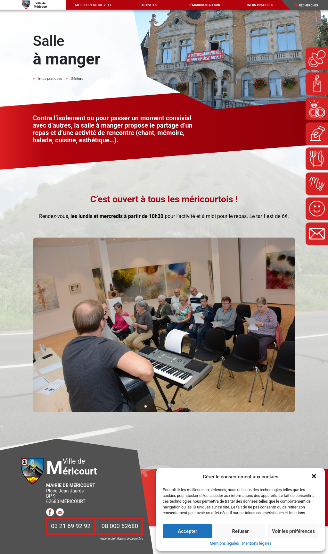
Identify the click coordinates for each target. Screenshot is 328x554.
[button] (314, 477)
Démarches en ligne (204, 5)
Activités (148, 5)
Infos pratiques (260, 5)
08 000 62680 (120, 526)
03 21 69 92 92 (71, 526)
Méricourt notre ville (93, 5)
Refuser (240, 531)
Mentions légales (224, 543)
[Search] (311, 5)
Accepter (187, 531)
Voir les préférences (293, 531)
